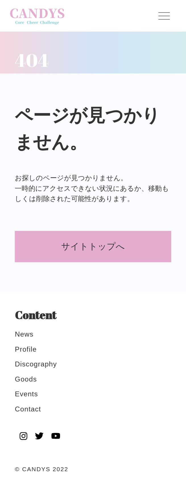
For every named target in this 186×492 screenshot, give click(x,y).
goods (26, 379)
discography (36, 364)
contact (28, 409)
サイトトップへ (93, 246)
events (26, 394)
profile (26, 349)
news (24, 334)
